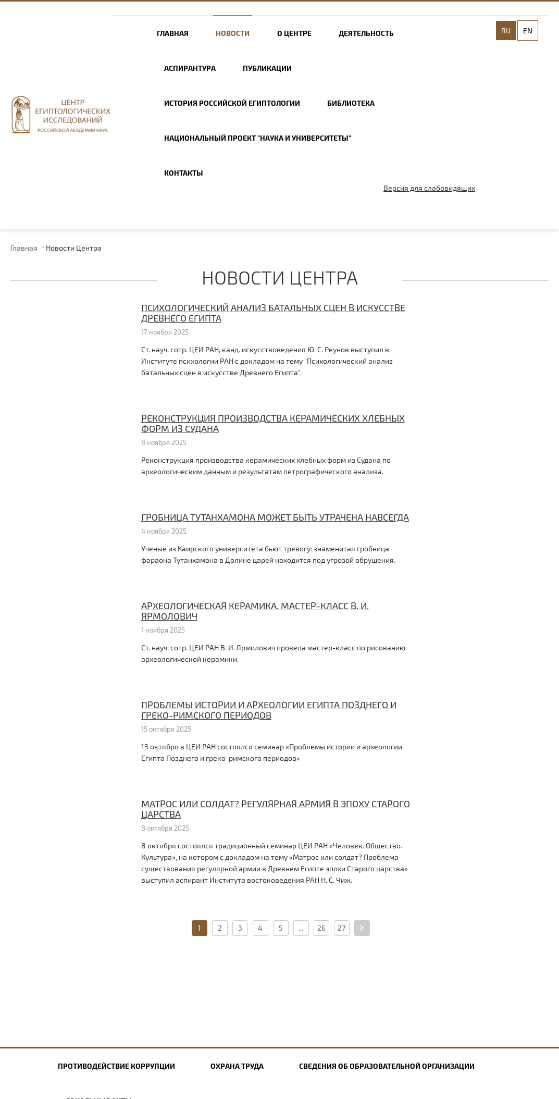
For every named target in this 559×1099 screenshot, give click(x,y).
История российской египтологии (232, 102)
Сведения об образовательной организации (387, 1065)
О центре (294, 33)
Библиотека (351, 102)
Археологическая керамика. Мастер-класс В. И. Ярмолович (255, 611)
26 (321, 927)
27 (341, 927)
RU (506, 30)
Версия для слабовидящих (429, 187)
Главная (173, 33)
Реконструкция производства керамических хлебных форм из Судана (273, 423)
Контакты (183, 172)
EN (527, 30)
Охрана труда (237, 1065)
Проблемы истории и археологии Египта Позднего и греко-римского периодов (268, 710)
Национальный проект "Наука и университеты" (257, 137)
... (301, 927)
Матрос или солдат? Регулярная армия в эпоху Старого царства (275, 809)
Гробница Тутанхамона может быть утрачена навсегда (275, 517)
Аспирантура (190, 68)
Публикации (267, 68)
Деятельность (366, 33)
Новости (233, 33)
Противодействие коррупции (116, 1065)
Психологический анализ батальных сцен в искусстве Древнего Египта (273, 313)
